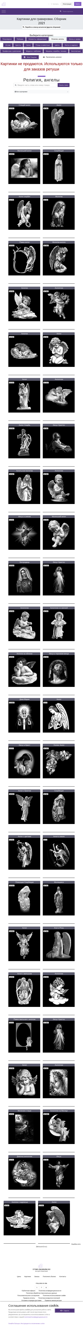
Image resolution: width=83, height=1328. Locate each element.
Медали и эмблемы (33, 51)
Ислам (7, 45)
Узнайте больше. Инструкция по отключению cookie (26, 1323)
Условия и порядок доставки (31, 1300)
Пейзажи (20, 39)
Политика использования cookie (54, 1295)
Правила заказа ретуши (53, 1300)
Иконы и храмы (75, 39)
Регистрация (67, 4)
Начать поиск (63, 85)
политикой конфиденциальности (35, 1317)
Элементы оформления (37, 39)
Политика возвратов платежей (49, 1298)
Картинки (27, 1276)
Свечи (28, 45)
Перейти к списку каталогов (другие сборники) (41, 27)
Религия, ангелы (57, 39)
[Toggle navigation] (4, 11)
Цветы (57, 45)
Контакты (54, 4)
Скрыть (64, 1311)
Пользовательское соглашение (28, 1295)
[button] (42, 92)
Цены (19, 1276)
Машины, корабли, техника (56, 51)
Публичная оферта (28, 1291)
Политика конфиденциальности (50, 1291)
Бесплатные (76, 51)
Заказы (36, 1276)
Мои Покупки (30, 57)
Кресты (18, 45)
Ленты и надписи (71, 45)
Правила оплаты (29, 1298)
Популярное (7, 39)
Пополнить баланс (49, 1276)
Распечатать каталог (52, 57)
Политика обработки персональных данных (41, 1293)
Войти (78, 4)
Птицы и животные (43, 45)
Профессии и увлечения (11, 51)
